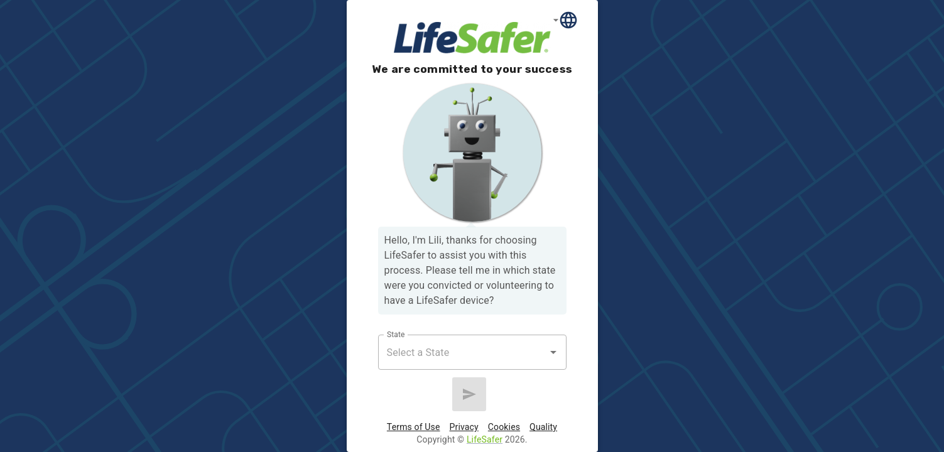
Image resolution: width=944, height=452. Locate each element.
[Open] (553, 352)
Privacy (464, 427)
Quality (543, 427)
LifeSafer (484, 439)
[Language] (566, 19)
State (395, 334)
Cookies (504, 427)
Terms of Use (413, 427)
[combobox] (463, 352)
